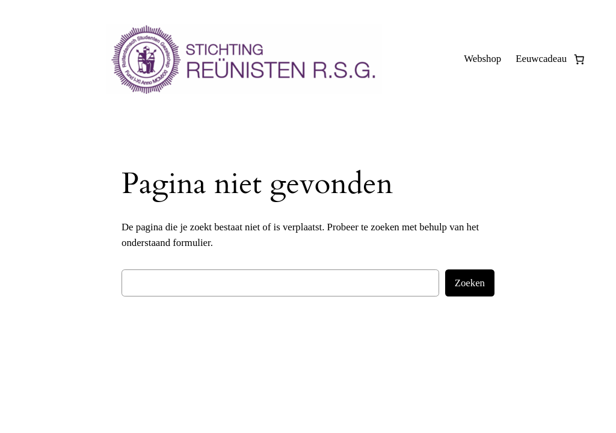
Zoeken (470, 283)
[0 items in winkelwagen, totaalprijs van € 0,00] (579, 59)
